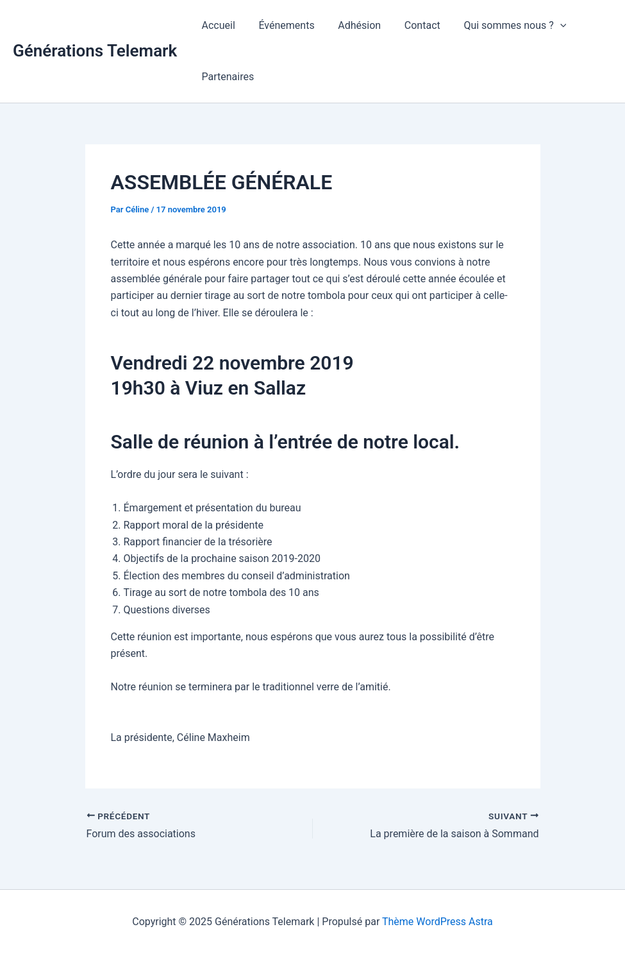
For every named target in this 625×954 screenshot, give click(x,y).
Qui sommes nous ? (501, 25)
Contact (412, 25)
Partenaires (226, 77)
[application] (546, 25)
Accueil (216, 25)
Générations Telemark (95, 50)
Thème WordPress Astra (437, 922)
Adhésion (352, 25)
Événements (282, 25)
